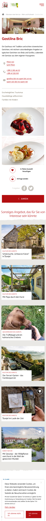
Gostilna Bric (39, 14)
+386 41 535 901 (13, 73)
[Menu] (41, 4)
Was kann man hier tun (13, 14)
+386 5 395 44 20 (13, 70)
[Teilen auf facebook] (24, 188)
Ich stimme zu (33, 514)
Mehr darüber (10, 507)
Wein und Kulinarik (28, 14)
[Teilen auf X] (31, 188)
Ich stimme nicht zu (14, 514)
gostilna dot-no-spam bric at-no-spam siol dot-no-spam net (19, 80)
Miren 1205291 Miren (11, 63)
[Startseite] (5, 5)
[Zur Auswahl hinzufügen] (23, 170)
